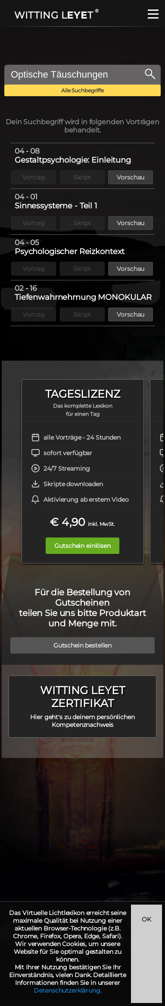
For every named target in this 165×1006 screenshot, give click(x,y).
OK (146, 919)
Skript (82, 177)
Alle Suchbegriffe (82, 90)
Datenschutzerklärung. (67, 990)
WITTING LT (55, 15)
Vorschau (130, 177)
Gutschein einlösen (82, 546)
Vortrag (33, 177)
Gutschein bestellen (82, 645)
